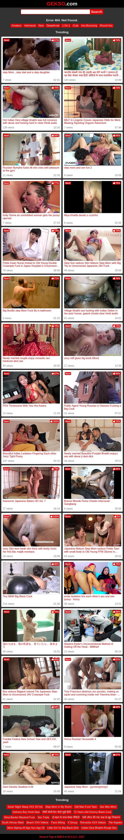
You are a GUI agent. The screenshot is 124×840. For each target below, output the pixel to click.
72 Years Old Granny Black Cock (92, 812)
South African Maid (13, 822)
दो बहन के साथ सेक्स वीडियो (65, 817)
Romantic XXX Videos (93, 822)
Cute (75, 25)
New (41, 25)
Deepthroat (52, 25)
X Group (73, 822)
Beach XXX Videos (37, 822)
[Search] (55, 11)
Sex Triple (43, 817)
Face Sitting (58, 822)
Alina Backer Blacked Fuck (19, 817)
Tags (52, 836)
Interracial (30, 25)
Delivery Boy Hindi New (26, 812)
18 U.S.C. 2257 (75, 836)
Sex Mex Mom (108, 806)
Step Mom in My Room (58, 806)
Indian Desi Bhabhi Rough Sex (99, 827)
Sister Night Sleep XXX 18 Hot (25, 806)
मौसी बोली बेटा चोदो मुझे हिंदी (56, 812)
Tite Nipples (115, 822)
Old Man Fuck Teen (86, 806)
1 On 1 (66, 25)
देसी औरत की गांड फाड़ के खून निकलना (101, 817)
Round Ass (106, 25)
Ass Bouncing (89, 25)
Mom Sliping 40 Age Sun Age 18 (26, 827)
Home (43, 836)
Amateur (16, 25)
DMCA (61, 836)
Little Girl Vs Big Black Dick (62, 827)
